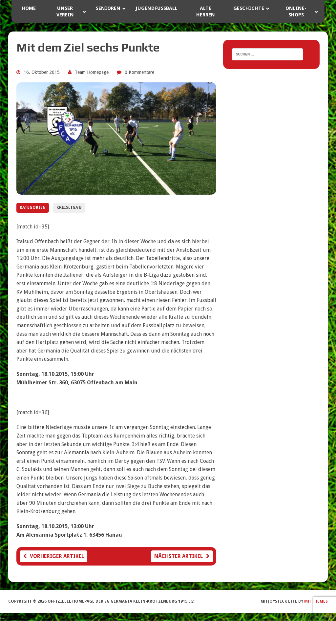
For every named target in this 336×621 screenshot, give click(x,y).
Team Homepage (92, 72)
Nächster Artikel (182, 556)
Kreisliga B (69, 207)
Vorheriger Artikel (53, 556)
